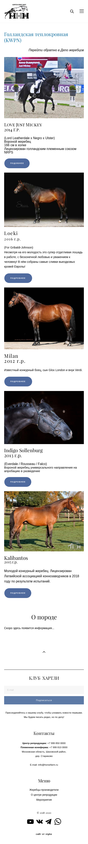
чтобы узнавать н (54, 712)
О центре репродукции (44, 794)
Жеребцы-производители (44, 789)
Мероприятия (44, 799)
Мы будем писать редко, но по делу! (44, 717)
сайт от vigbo (44, 834)
